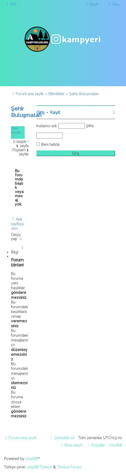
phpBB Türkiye (39, 467)
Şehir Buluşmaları (26, 111)
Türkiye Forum (69, 467)
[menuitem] (11, 4)
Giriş (40, 112)
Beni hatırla (50, 144)
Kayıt (55, 112)
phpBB (31, 459)
